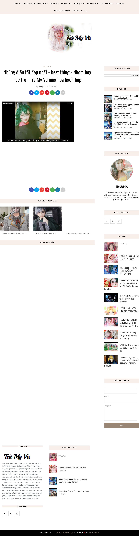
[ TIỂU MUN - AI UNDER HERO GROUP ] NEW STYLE (128, 310)
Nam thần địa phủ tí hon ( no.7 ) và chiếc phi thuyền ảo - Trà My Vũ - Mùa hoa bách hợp (121, 285)
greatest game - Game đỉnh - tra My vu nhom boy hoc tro (125, 114)
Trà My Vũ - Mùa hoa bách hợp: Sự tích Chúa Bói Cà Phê (128, 348)
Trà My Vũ (41, 86)
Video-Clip (47, 67)
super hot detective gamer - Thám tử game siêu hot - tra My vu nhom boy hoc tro (126, 134)
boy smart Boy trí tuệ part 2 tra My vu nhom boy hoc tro (126, 106)
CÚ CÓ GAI (123, 244)
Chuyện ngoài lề (95, 3)
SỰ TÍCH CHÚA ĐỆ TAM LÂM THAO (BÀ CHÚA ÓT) (129, 258)
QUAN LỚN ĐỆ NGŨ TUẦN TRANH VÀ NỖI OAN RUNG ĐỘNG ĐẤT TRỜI (128, 270)
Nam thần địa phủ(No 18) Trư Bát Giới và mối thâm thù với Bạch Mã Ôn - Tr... (128, 323)
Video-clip (77, 10)
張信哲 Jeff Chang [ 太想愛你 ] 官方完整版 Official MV (129, 298)
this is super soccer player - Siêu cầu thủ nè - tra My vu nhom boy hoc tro (126, 124)
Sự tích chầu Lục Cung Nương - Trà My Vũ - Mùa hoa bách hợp (128, 335)
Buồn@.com (79, 3)
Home (17, 3)
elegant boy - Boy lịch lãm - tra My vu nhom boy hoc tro (126, 97)
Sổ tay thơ (66, 3)
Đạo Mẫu (120, 3)
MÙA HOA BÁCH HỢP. (65, 533)
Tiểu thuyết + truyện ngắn (35, 3)
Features (109, 3)
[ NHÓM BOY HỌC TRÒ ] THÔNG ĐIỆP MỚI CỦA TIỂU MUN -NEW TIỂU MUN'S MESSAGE (121, 362)
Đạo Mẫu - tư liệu (62, 10)
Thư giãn (54, 3)
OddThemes (94, 533)
